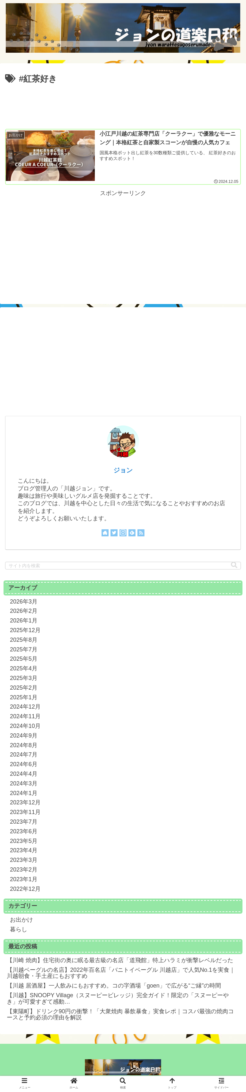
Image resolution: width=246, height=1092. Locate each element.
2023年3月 (23, 860)
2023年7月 (23, 822)
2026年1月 (23, 620)
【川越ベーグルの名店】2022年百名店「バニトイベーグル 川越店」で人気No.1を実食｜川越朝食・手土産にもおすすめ (121, 972)
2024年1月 (23, 793)
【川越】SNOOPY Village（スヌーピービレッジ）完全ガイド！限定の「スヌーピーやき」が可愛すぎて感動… (118, 998)
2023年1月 (23, 879)
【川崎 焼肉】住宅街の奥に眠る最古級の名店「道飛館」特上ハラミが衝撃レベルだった (120, 960)
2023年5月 (23, 840)
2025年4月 (23, 668)
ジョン (123, 469)
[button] (234, 565)
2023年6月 (23, 831)
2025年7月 (23, 649)
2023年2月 (23, 869)
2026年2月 (23, 611)
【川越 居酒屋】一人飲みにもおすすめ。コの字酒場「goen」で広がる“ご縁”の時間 (114, 985)
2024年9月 (23, 735)
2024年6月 (23, 764)
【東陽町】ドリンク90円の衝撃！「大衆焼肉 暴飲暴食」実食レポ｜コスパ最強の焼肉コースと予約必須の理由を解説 (120, 1014)
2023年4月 (23, 850)
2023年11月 (25, 812)
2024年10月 (25, 726)
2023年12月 (25, 802)
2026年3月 (23, 601)
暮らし (18, 929)
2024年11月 (25, 716)
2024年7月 (23, 754)
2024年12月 (25, 706)
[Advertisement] (123, 104)
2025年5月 (23, 659)
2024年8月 (23, 745)
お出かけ (21, 920)
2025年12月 (25, 630)
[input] (123, 565)
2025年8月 (23, 640)
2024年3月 (23, 783)
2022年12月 (25, 888)
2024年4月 (23, 774)
